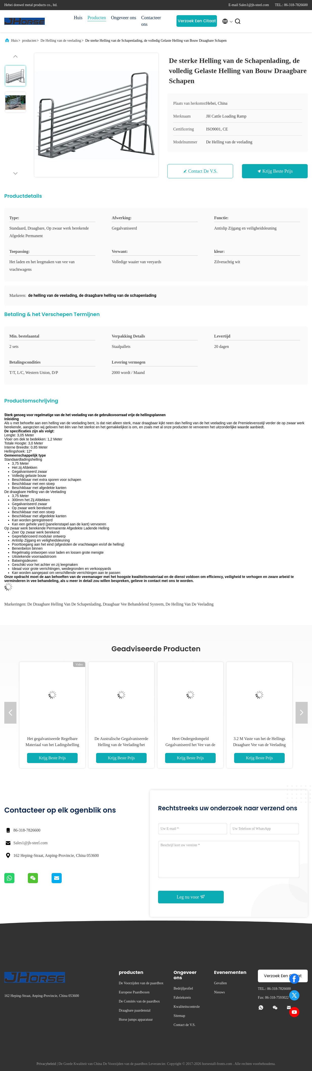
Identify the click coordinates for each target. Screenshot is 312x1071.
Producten (96, 17)
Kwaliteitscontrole (186, 1007)
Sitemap (179, 1016)
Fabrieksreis (182, 997)
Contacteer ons (151, 21)
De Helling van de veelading (60, 40)
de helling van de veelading (190, 604)
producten (29, 40)
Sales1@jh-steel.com (30, 843)
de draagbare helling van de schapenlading (64, 604)
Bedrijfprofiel (183, 988)
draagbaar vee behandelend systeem (133, 604)
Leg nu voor (191, 897)
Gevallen (220, 983)
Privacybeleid (46, 1064)
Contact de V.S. (202, 171)
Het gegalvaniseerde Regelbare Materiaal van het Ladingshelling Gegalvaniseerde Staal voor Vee (52, 745)
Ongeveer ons (123, 17)
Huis (78, 17)
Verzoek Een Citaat (197, 21)
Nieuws (219, 992)
